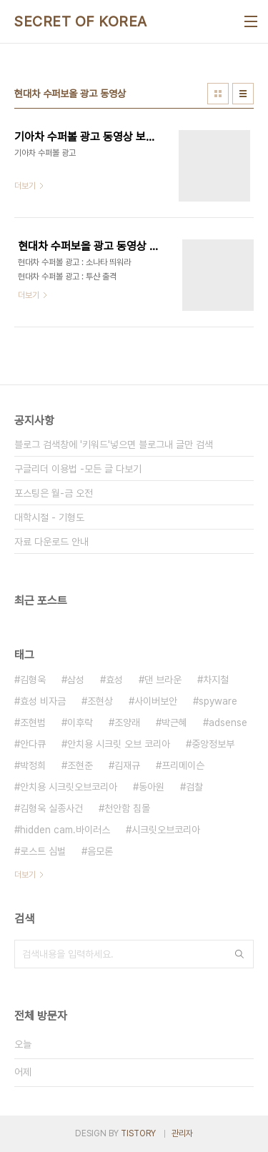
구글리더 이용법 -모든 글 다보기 (78, 469)
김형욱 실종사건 (51, 808)
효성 (114, 679)
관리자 (182, 1133)
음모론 (100, 851)
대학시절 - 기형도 (49, 517)
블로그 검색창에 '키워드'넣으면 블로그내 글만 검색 (113, 444)
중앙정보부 (213, 744)
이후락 (80, 722)
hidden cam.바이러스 (65, 829)
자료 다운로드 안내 (51, 541)
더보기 (25, 875)
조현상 (100, 701)
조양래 (127, 722)
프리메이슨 (183, 765)
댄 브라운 (163, 679)
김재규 (127, 765)
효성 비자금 (43, 701)
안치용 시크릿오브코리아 (68, 787)
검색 (239, 954)
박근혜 (174, 722)
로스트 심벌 (43, 851)
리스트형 (243, 93)
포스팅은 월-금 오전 (53, 493)
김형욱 (33, 679)
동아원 (151, 787)
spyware (218, 701)
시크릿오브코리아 (165, 829)
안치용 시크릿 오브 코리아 (118, 744)
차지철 (216, 679)
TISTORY (138, 1133)
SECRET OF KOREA (80, 21)
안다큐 (33, 744)
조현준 (80, 765)
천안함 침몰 (127, 808)
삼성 (75, 679)
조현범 (33, 722)
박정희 (33, 765)
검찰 (194, 787)
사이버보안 (155, 701)
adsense (228, 722)
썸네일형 (218, 93)
